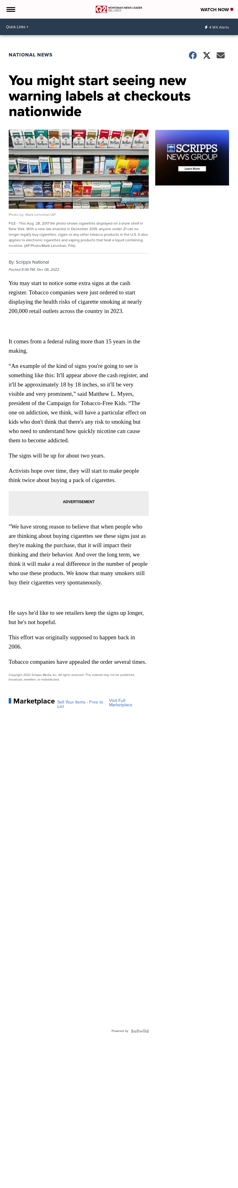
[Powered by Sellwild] (140, 1031)
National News (31, 54)
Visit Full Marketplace (120, 703)
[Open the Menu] (10, 9)
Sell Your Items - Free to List (80, 704)
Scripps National (32, 262)
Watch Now (217, 9)
